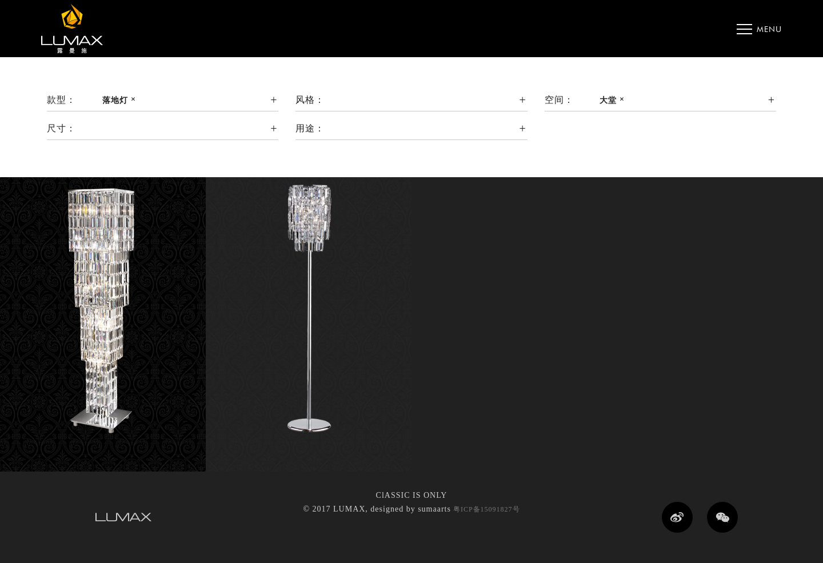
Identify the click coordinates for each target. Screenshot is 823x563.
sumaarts (434, 509)
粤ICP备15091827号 (485, 509)
